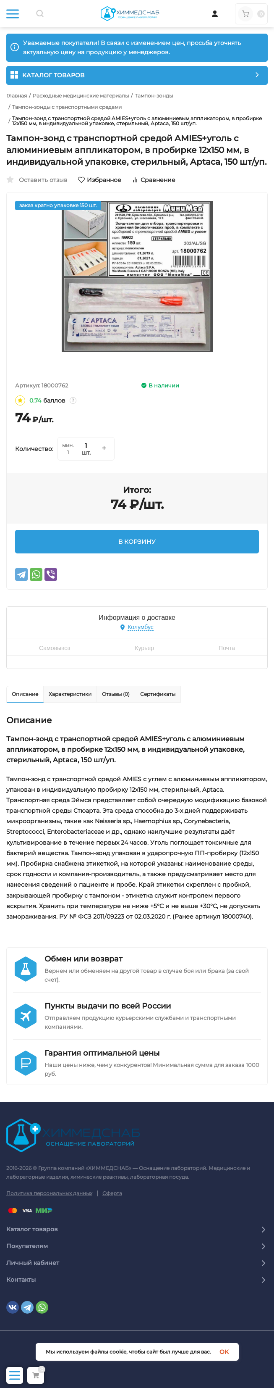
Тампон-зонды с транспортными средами (67, 107)
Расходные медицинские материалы (81, 95)
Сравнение (153, 180)
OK (224, 1352)
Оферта (112, 1193)
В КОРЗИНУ (137, 541)
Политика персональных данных (49, 1193)
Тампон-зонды (154, 95)
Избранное (99, 180)
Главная (16, 95)
